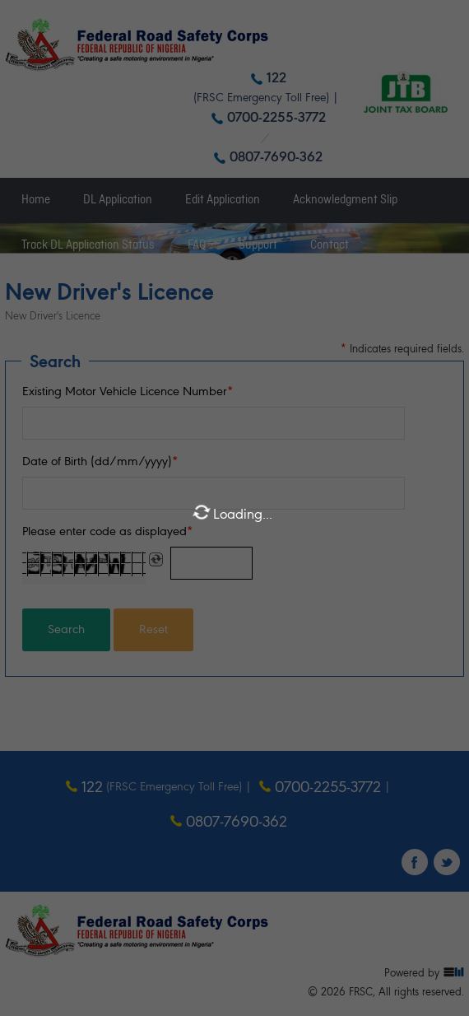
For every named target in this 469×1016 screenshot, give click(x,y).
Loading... (232, 513)
